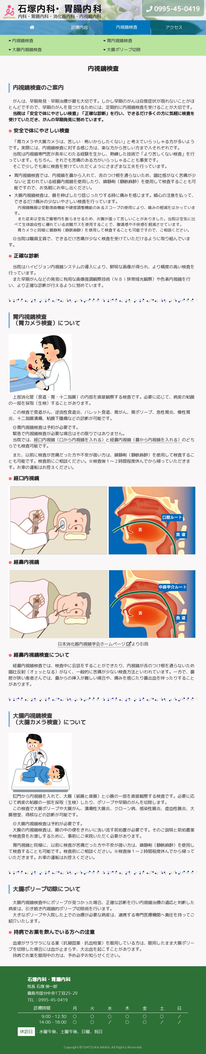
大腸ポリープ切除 (122, 50)
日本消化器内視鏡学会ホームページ (94, 644)
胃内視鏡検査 (117, 41)
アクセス (173, 27)
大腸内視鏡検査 (25, 50)
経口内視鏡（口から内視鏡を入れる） (70, 440)
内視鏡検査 (126, 27)
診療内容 (79, 27)
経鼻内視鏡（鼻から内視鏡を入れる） (146, 440)
